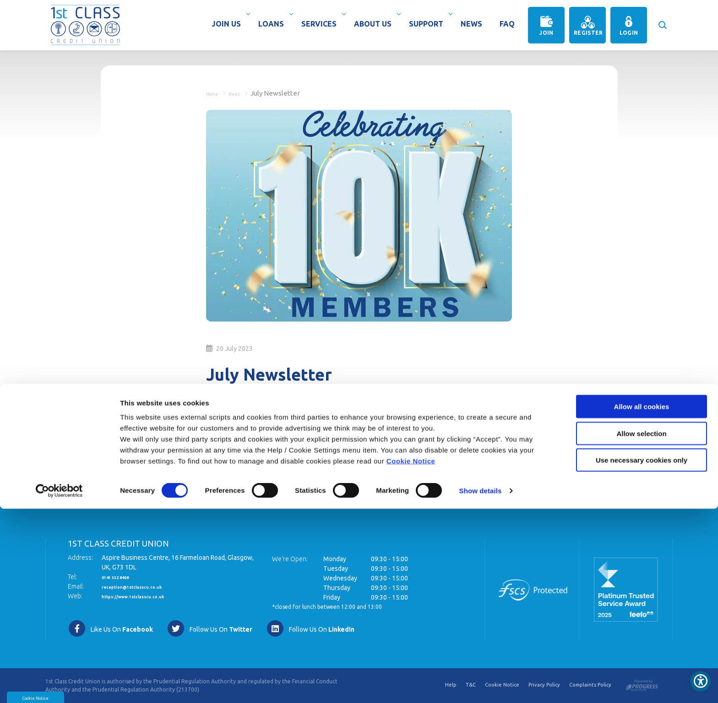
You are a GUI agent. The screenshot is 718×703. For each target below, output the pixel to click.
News (471, 24)
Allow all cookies (641, 601)
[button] (662, 20)
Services (321, 24)
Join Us (228, 24)
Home (216, 93)
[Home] (85, 24)
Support (428, 24)
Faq (507, 24)
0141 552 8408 (123, 576)
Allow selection (641, 628)
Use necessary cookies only (641, 654)
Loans (273, 24)
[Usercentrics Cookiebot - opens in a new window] (59, 685)
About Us (375, 24)
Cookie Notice (410, 655)
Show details (480, 685)
